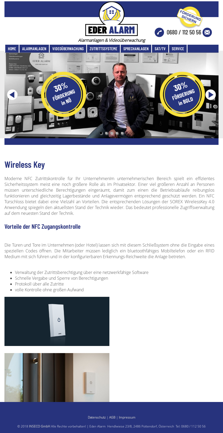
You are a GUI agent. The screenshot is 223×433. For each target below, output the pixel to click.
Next (210, 94)
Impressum (127, 417)
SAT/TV (160, 48)
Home (12, 48)
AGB (112, 417)
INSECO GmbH (39, 426)
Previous (12, 94)
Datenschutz (97, 417)
